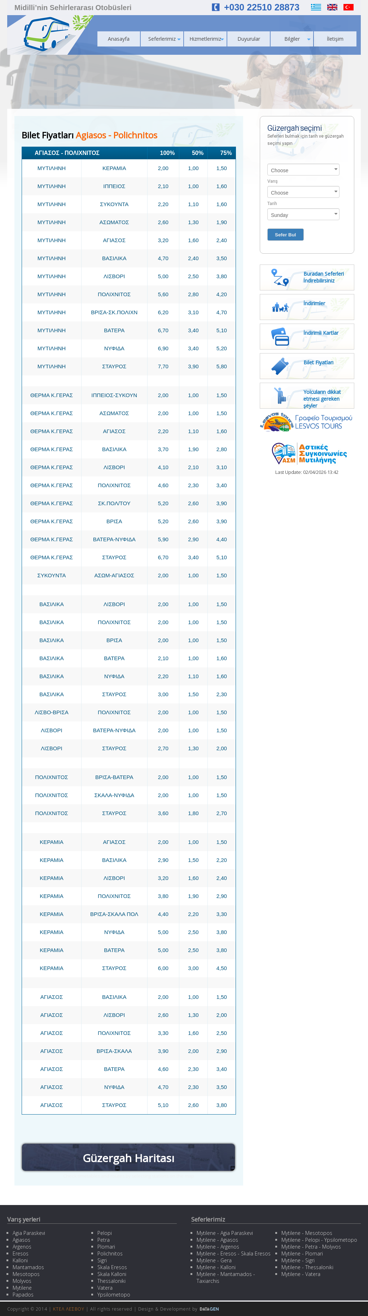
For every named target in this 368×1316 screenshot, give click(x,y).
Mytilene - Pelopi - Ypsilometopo (319, 1239)
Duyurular (248, 38)
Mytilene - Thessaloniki (307, 1267)
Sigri (102, 1260)
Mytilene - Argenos (218, 1246)
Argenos (22, 1246)
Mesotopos (26, 1274)
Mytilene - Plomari (302, 1253)
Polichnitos (110, 1253)
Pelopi (104, 1233)
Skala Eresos (112, 1267)
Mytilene (22, 1287)
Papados (23, 1294)
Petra (103, 1239)
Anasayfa (119, 38)
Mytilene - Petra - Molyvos (311, 1246)
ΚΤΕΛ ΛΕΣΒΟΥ (68, 1309)
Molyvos (22, 1280)
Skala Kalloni (111, 1274)
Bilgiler (297, 38)
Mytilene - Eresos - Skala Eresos (234, 1253)
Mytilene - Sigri (298, 1260)
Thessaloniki (111, 1280)
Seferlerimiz (164, 38)
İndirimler (314, 303)
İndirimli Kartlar (320, 332)
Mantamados (28, 1267)
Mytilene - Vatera (300, 1274)
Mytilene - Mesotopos (306, 1233)
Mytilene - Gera (214, 1260)
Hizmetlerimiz (206, 38)
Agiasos (21, 1239)
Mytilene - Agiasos (217, 1239)
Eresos (21, 1253)
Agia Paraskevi (29, 1233)
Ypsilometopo (113, 1294)
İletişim (335, 38)
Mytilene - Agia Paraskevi (225, 1233)
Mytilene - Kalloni (216, 1267)
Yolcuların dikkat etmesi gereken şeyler (322, 398)
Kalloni (20, 1260)
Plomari (106, 1246)
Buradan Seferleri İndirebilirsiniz (323, 277)
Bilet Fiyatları (318, 362)
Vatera (105, 1287)
